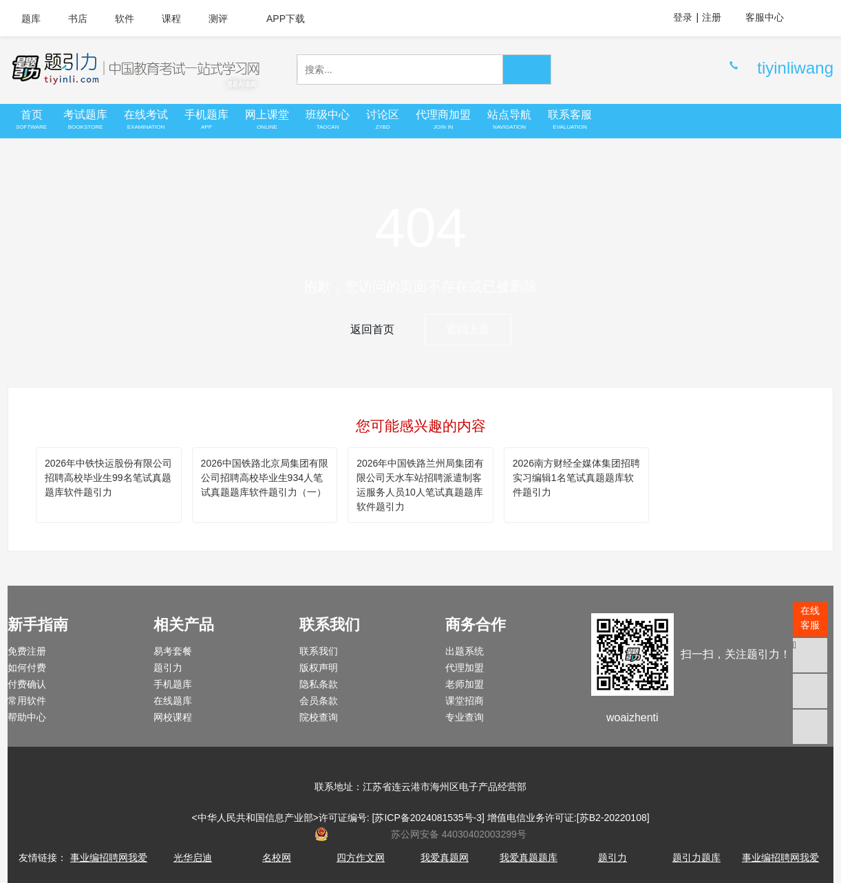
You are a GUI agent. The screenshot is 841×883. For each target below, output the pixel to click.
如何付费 (27, 667)
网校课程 (172, 717)
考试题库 (85, 120)
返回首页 (372, 329)
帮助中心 (27, 717)
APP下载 (280, 19)
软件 (124, 18)
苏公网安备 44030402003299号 (420, 834)
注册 (711, 17)
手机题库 (206, 120)
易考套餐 (172, 651)
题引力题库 (696, 857)
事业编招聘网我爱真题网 (108, 864)
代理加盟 (464, 667)
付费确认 (27, 684)
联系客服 (570, 120)
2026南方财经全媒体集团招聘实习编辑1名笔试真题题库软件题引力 (576, 478)
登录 (682, 17)
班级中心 (328, 120)
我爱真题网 (444, 857)
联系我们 (318, 651)
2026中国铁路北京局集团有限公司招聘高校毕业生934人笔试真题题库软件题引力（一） (264, 478)
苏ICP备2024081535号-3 (428, 817)
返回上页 (468, 329)
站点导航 (509, 120)
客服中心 (771, 17)
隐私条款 (318, 684)
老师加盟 (464, 684)
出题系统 (464, 651)
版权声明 (318, 667)
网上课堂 (267, 120)
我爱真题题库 (528, 857)
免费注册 (27, 651)
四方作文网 (361, 857)
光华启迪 (192, 857)
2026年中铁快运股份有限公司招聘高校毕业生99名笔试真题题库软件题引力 (108, 478)
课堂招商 (464, 700)
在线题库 (172, 700)
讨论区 (382, 120)
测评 (218, 18)
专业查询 (464, 717)
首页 (31, 120)
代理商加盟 (443, 120)
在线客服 (810, 617)
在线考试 (146, 120)
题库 (31, 18)
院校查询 (318, 717)
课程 (171, 18)
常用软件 (27, 700)
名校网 (276, 857)
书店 (77, 18)
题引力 (167, 667)
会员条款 (318, 700)
